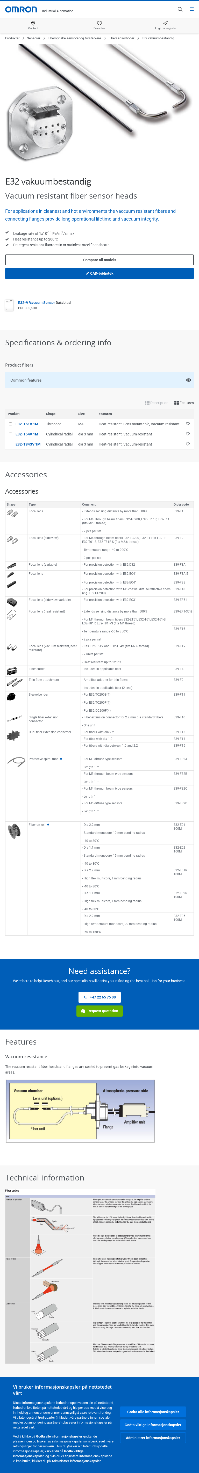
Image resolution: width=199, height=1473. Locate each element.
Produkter (12, 38)
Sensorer (33, 38)
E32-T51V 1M (27, 424)
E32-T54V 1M (27, 434)
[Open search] (179, 9)
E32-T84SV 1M (28, 444)
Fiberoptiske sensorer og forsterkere (74, 38)
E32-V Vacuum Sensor (44, 303)
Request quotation (99, 1011)
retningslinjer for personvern (33, 1446)
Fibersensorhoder (121, 38)
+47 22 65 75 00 (99, 997)
